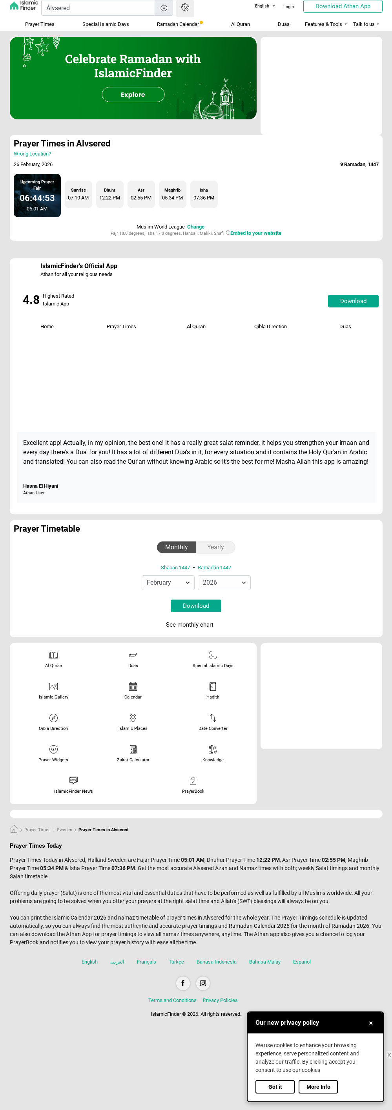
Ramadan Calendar (180, 24)
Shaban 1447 (175, 568)
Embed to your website (255, 233)
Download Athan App (342, 6)
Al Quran (240, 24)
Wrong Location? (32, 154)
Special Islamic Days (105, 24)
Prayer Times (40, 24)
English (257, 6)
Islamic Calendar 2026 (79, 917)
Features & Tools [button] (323, 24)
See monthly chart (195, 625)
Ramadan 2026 (350, 926)
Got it (275, 1087)
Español (302, 962)
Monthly (176, 547)
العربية (117, 962)
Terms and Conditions (172, 1000)
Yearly (215, 547)
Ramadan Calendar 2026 (259, 926)
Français (146, 962)
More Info (318, 1087)
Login (288, 6)
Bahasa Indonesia (217, 962)
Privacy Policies (220, 1000)
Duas (284, 24)
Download (353, 301)
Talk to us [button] (364, 24)
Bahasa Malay (265, 962)
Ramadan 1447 (214, 568)
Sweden (64, 829)
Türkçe (176, 962)
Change (195, 227)
